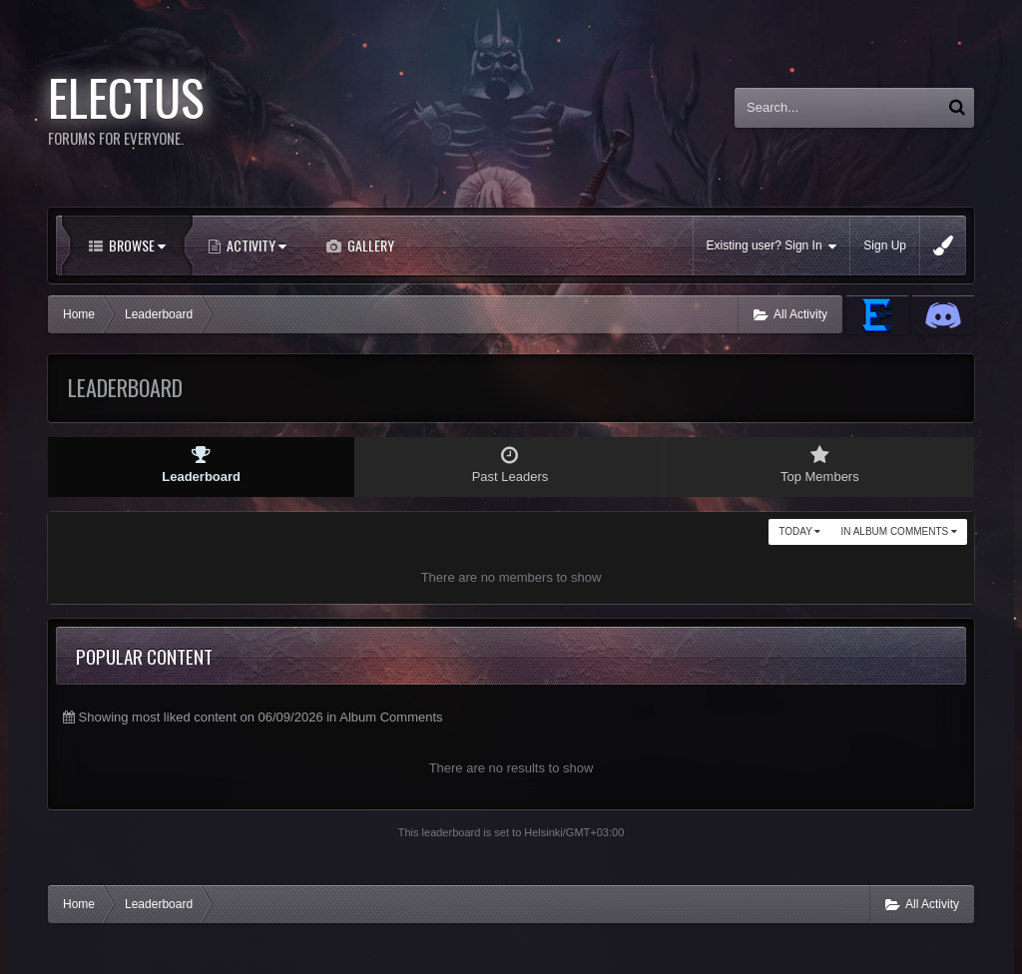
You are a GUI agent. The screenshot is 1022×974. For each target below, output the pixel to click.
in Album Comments (898, 531)
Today (799, 531)
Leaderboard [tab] (201, 464)
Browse (136, 245)
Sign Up (884, 245)
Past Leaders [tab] (509, 464)
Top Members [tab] (820, 464)
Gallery (369, 245)
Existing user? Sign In (772, 246)
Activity (255, 245)
